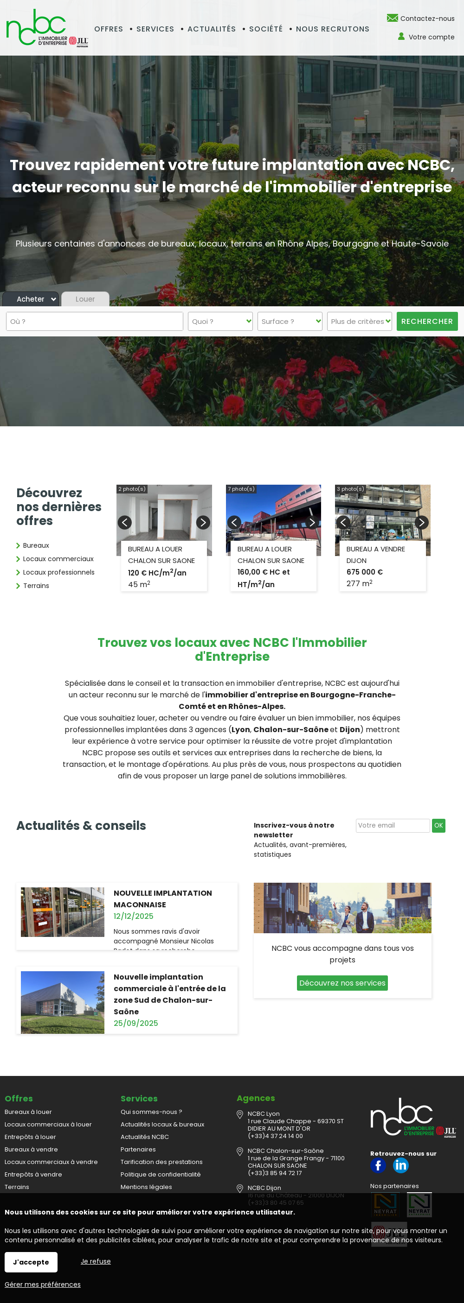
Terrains (36, 585)
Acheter (31, 299)
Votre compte (432, 37)
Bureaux (36, 545)
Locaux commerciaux (58, 558)
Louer (85, 299)
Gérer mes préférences (43, 1284)
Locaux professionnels (59, 572)
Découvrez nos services (342, 983)
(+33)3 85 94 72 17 (275, 1173)
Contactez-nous (427, 18)
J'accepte (31, 1262)
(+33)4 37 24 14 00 (275, 1136)
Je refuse (96, 1261)
